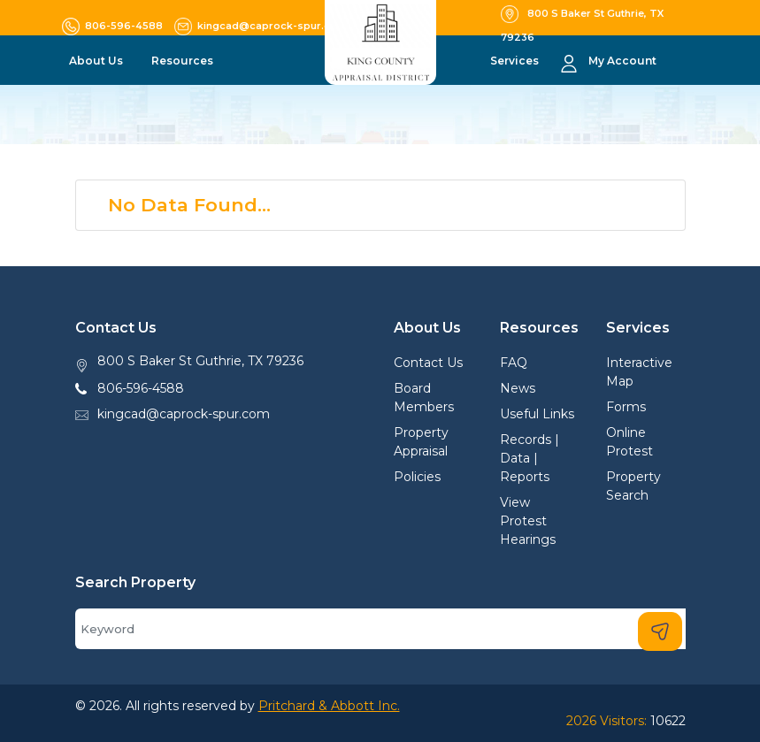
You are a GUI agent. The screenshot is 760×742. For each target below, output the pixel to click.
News (517, 388)
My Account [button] (622, 60)
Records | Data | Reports (529, 458)
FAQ (513, 363)
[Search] (380, 628)
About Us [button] (97, 60)
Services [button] (515, 60)
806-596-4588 (140, 388)
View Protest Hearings (528, 520)
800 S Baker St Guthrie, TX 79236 (200, 361)
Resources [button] (183, 60)
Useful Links (537, 414)
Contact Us (428, 363)
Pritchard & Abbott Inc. (329, 706)
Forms (626, 407)
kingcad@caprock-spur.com (183, 414)
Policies (417, 477)
